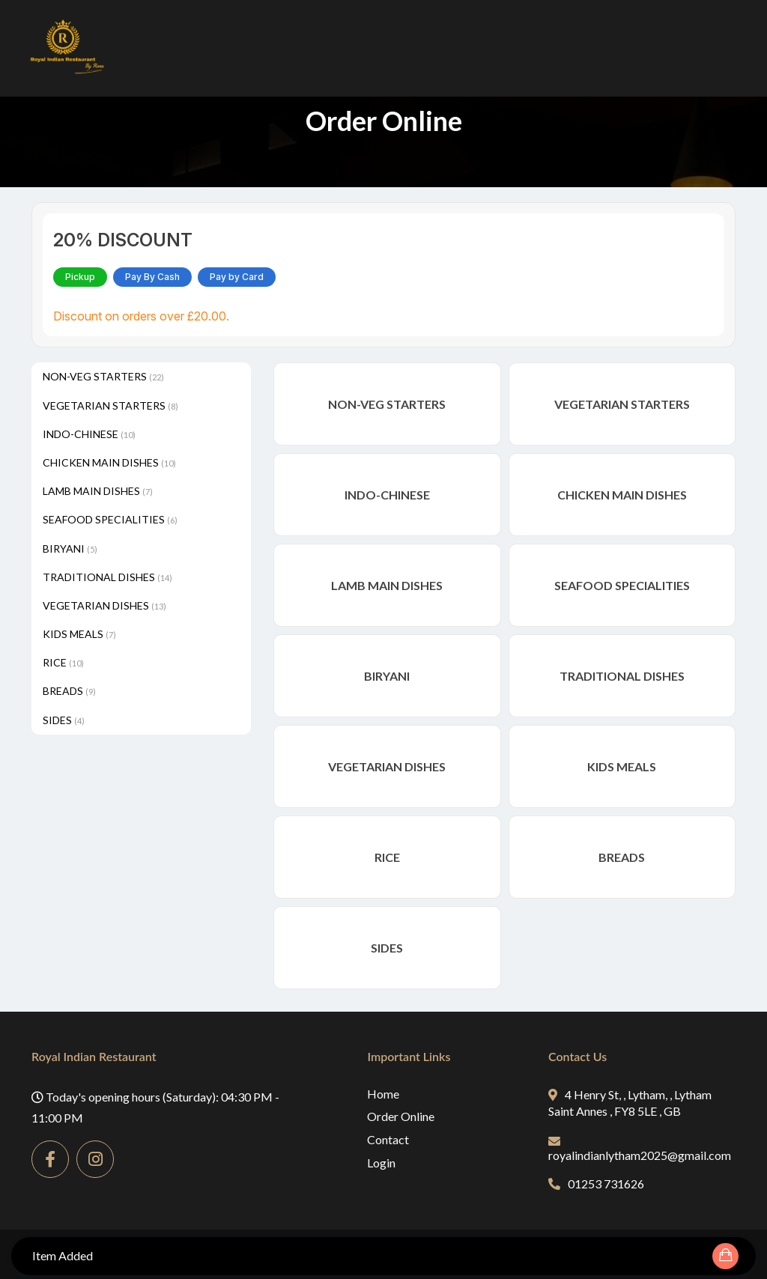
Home (383, 1094)
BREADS (69, 690)
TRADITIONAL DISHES (107, 577)
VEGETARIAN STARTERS (110, 405)
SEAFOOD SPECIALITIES (110, 519)
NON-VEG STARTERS (103, 376)
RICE (63, 662)
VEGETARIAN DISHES (104, 605)
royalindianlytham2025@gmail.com (639, 1148)
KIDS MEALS (79, 634)
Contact (388, 1139)
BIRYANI (70, 548)
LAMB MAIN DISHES (98, 490)
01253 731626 (596, 1183)
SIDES (64, 720)
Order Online (400, 1116)
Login (381, 1162)
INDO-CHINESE (89, 434)
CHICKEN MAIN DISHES (109, 462)
